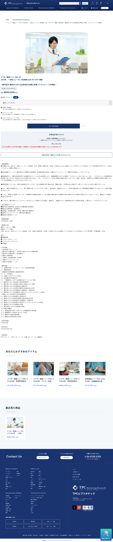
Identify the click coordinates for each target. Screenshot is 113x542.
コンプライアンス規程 (85, 535)
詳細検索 (85, 3)
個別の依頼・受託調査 (27, 535)
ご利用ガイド (76, 472)
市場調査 (14, 521)
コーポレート (85, 8)
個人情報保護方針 (63, 535)
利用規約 (41, 535)
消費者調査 (33, 521)
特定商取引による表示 (54, 535)
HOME (7, 19)
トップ (74, 469)
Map (90, 498)
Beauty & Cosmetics (12, 468)
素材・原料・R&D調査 (32, 526)
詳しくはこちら (56, 143)
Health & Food (35, 468)
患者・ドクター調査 (51, 521)
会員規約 (46, 535)
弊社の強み (35, 535)
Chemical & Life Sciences (38, 493)
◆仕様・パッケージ (9, 97)
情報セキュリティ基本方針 (74, 535)
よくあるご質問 (76, 474)
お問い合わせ (94, 8)
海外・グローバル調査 (51, 526)
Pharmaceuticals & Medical (21, 19)
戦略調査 (14, 526)
